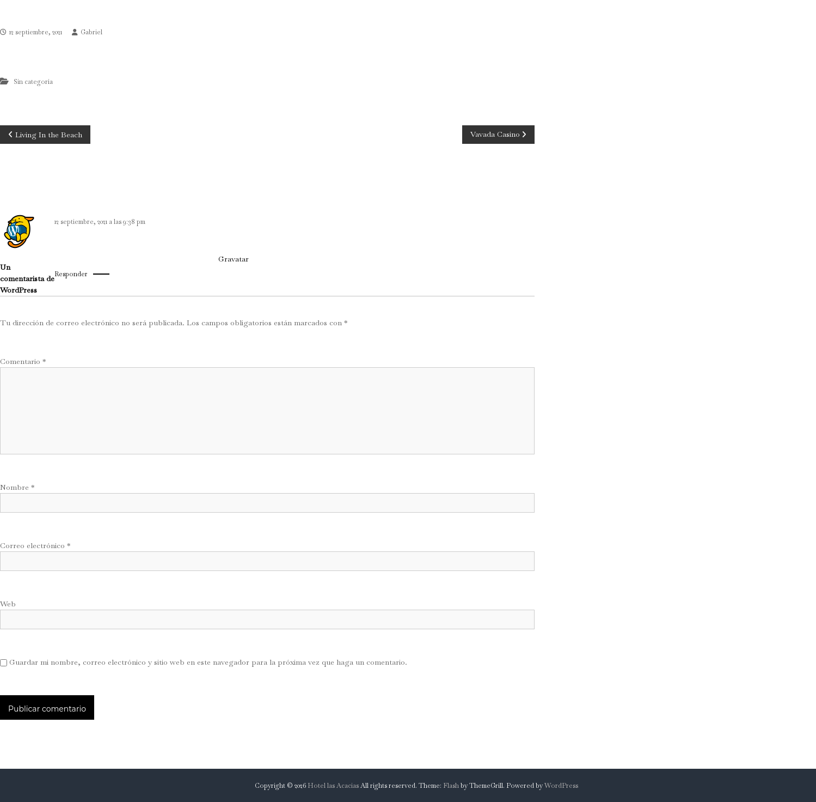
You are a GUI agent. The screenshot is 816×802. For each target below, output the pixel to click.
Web (8, 604)
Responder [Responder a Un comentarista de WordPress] (71, 274)
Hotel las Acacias (333, 785)
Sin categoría (33, 81)
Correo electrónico (35, 545)
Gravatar (233, 259)
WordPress (561, 785)
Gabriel (91, 32)
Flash (451, 785)
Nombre (17, 487)
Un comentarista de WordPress (27, 278)
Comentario (23, 361)
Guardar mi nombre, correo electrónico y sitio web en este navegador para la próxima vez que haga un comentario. (208, 662)
